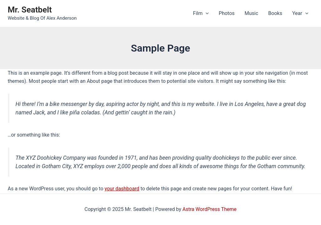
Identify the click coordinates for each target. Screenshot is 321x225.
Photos (227, 13)
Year (300, 13)
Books (275, 13)
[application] (206, 13)
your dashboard (122, 189)
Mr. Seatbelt (30, 9)
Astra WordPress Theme (209, 209)
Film (201, 13)
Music (251, 13)
